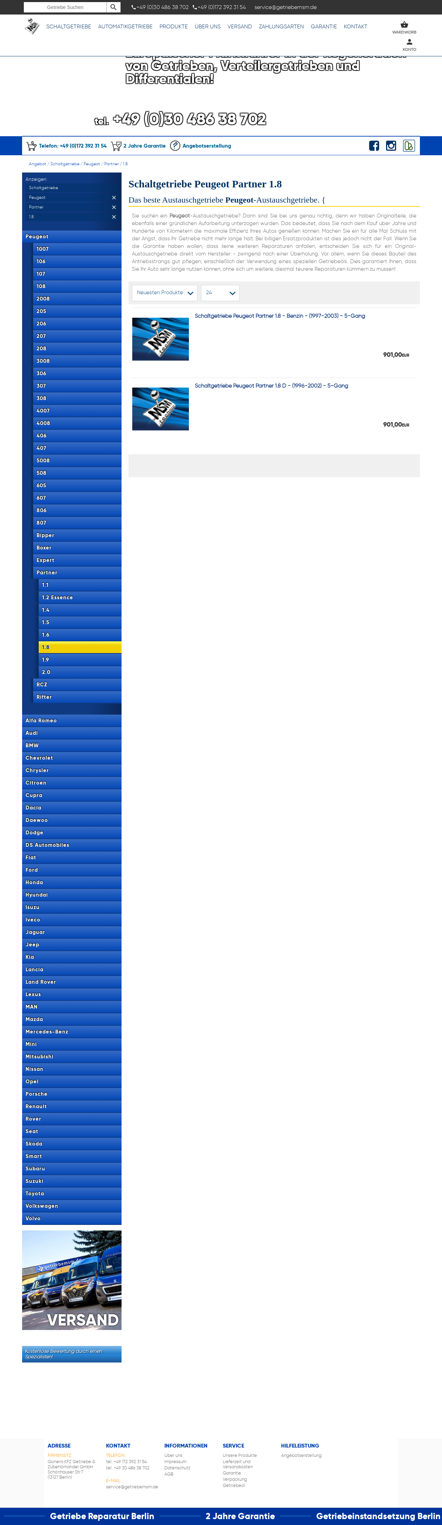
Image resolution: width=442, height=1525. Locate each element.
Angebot (37, 163)
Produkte (174, 26)
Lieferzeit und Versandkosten (238, 1464)
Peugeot (92, 163)
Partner (111, 163)
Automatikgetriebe (125, 26)
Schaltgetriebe (68, 26)
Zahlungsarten (281, 26)
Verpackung (235, 1479)
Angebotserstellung (200, 146)
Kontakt (355, 26)
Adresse (59, 1445)
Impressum (175, 1461)
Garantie (324, 26)
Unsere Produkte (240, 1455)
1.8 (125, 163)
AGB (168, 1474)
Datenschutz (177, 1467)
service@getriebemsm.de (132, 1486)
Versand (240, 26)
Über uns (208, 26)
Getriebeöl (234, 1485)
